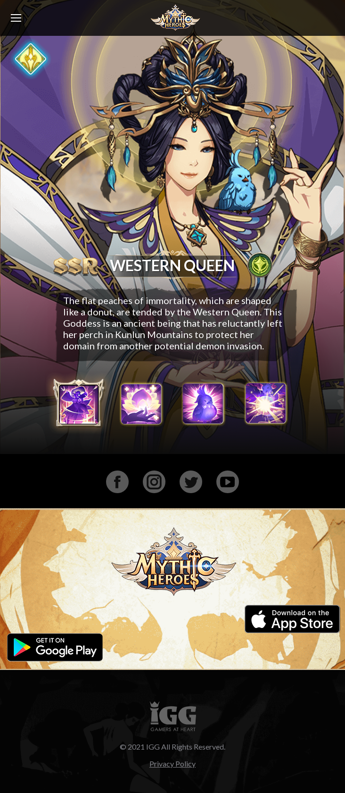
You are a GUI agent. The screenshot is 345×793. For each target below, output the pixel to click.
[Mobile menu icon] (16, 18)
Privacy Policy (172, 763)
